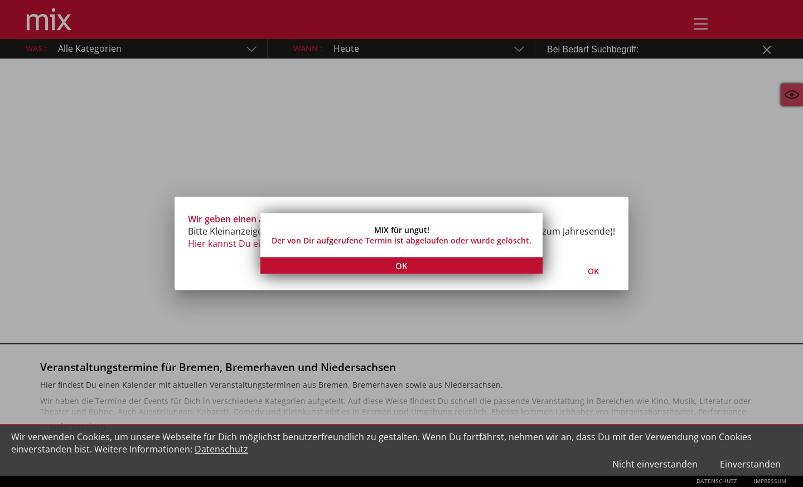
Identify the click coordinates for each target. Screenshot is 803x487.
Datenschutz (221, 449)
